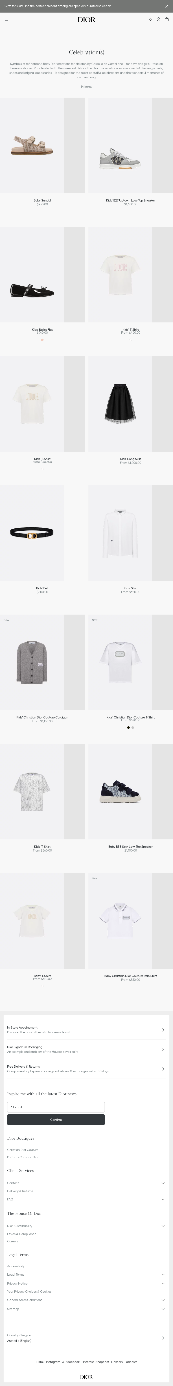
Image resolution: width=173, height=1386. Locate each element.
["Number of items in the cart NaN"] (166, 20)
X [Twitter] (63, 1362)
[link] (82, 6)
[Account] (158, 20)
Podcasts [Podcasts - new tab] (131, 1362)
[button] (86, 1183)
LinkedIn (117, 1362)
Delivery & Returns (20, 1191)
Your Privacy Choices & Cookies (29, 1291)
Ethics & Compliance (21, 1234)
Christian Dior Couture (22, 1150)
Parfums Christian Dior (23, 1157)
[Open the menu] (8, 20)
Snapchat (102, 1362)
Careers (12, 1241)
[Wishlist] (150, 20)
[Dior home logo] (87, 19)
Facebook (73, 1362)
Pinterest (87, 1362)
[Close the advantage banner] (166, 6)
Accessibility (15, 1266)
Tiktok (40, 1362)
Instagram (53, 1362)
